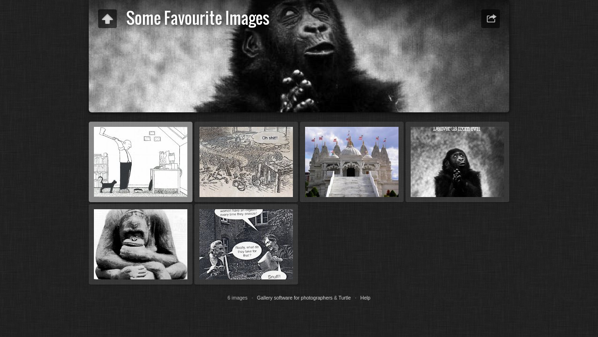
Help (365, 297)
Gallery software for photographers (295, 297)
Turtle (344, 297)
